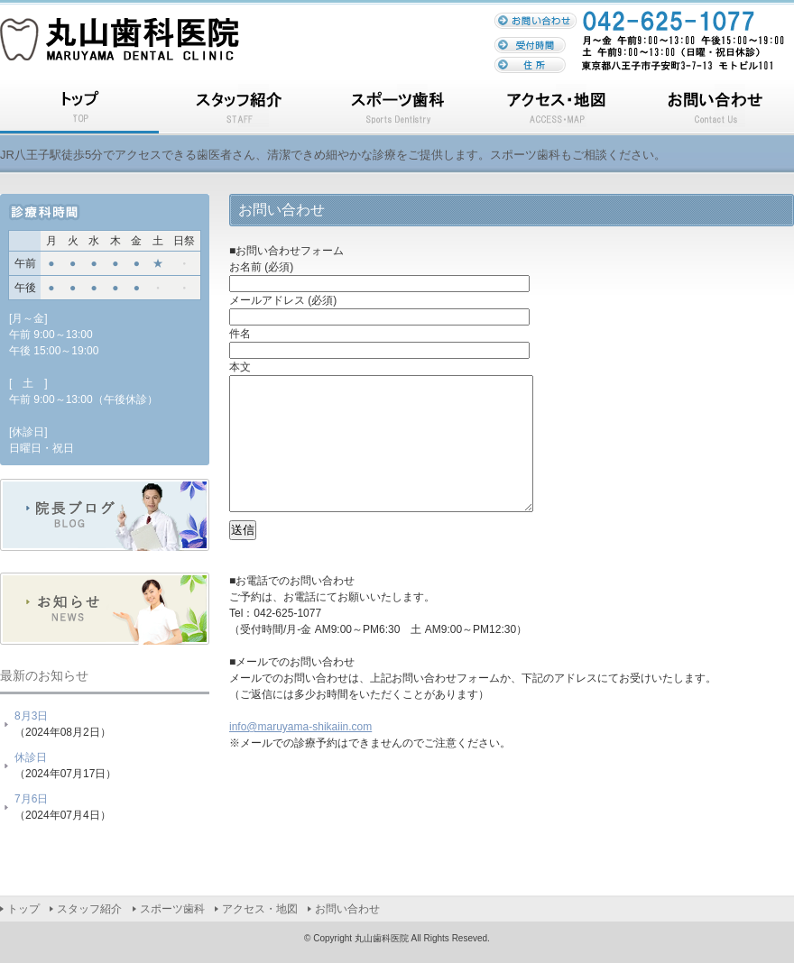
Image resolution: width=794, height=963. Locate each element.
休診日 (30, 757)
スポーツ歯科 (397, 109)
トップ (79, 109)
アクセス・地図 (555, 109)
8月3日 (31, 716)
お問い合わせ (714, 109)
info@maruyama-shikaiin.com (300, 753)
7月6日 (31, 799)
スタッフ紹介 (238, 109)
